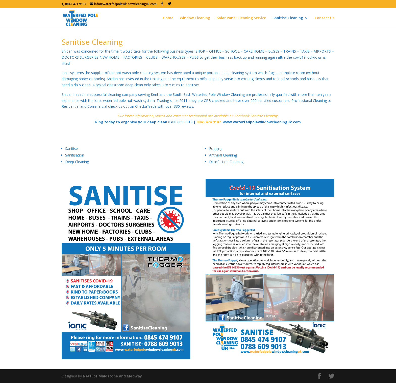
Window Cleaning (195, 18)
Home (168, 18)
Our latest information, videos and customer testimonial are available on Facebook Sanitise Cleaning (198, 116)
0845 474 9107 (75, 4)
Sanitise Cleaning (288, 18)
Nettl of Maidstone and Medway (112, 376)
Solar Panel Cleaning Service (241, 18)
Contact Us (324, 18)
